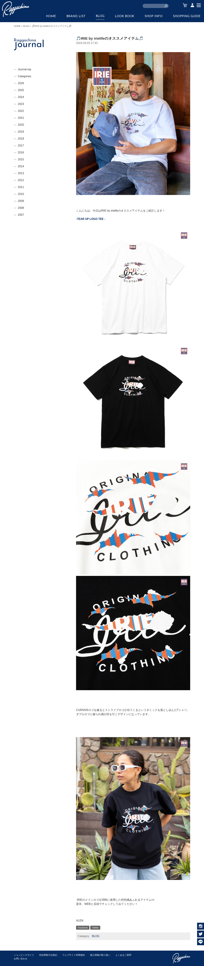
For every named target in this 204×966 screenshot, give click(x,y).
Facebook (83, 927)
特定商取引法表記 (48, 955)
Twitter (95, 927)
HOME (51, 16)
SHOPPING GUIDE (187, 16)
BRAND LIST (75, 16)
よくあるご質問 (123, 955)
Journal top (24, 69)
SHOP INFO (154, 16)
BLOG (100, 16)
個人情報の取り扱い (100, 955)
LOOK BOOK (124, 16)
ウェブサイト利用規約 (73, 955)
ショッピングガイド (24, 955)
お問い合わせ (20, 958)
